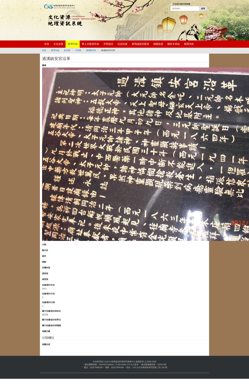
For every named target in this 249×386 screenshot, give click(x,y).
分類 (44, 244)
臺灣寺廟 (73, 44)
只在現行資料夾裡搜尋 (181, 4)
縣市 (44, 256)
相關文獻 (46, 331)
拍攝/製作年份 (48, 285)
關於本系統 (173, 44)
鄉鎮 (44, 262)
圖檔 (44, 65)
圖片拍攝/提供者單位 (51, 320)
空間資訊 (108, 44)
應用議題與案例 (140, 44)
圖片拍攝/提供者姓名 (51, 311)
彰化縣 (67, 50)
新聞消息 (189, 44)
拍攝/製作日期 (48, 302)
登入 (166, 12)
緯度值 (45, 279)
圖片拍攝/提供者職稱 (51, 325)
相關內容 (46, 344)
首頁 (46, 44)
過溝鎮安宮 (91, 50)
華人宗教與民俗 (90, 44)
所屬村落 (46, 267)
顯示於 (45, 250)
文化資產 (58, 44)
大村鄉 (78, 50)
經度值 (45, 273)
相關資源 (158, 44)
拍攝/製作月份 (48, 293)
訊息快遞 (122, 44)
